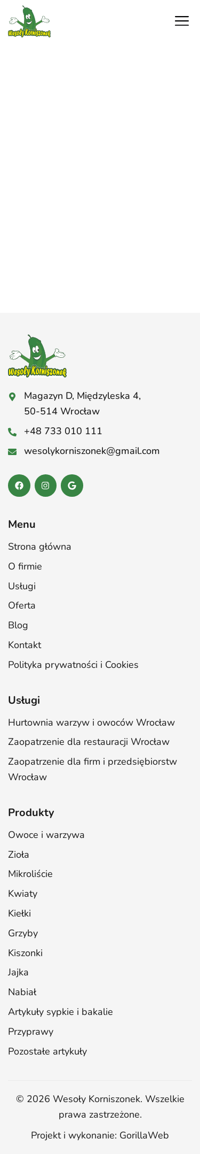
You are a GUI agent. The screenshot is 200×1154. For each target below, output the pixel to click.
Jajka (18, 972)
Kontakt (24, 644)
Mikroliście (30, 873)
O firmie (25, 566)
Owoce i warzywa (46, 834)
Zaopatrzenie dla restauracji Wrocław (89, 741)
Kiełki (19, 913)
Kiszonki (25, 953)
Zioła (18, 854)
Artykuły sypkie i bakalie (60, 1011)
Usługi (22, 586)
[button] (181, 21)
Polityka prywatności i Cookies (73, 664)
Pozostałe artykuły (47, 1051)
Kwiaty (22, 893)
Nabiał (22, 992)
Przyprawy (30, 1031)
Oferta (22, 605)
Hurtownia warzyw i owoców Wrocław (91, 722)
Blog (18, 625)
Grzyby (23, 933)
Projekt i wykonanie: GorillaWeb (100, 1135)
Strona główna (39, 546)
